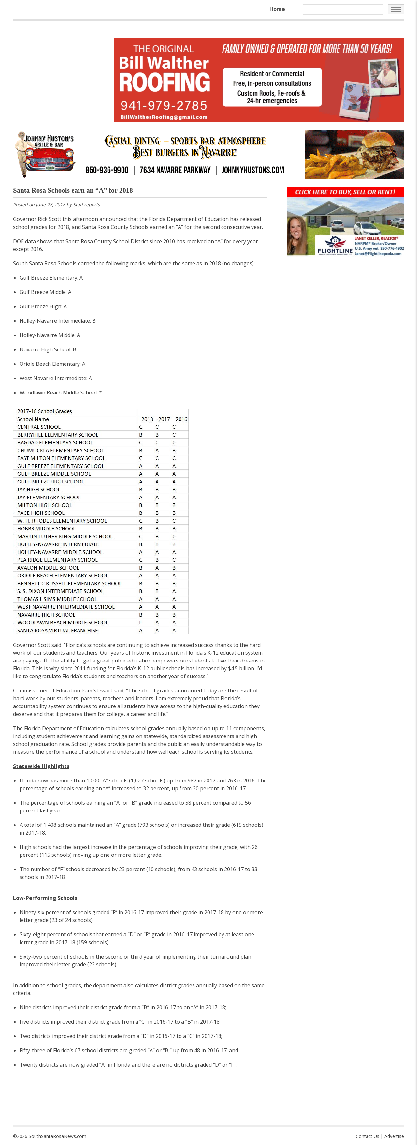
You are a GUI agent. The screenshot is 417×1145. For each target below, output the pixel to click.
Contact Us (367, 1136)
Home (277, 9)
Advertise (394, 1136)
